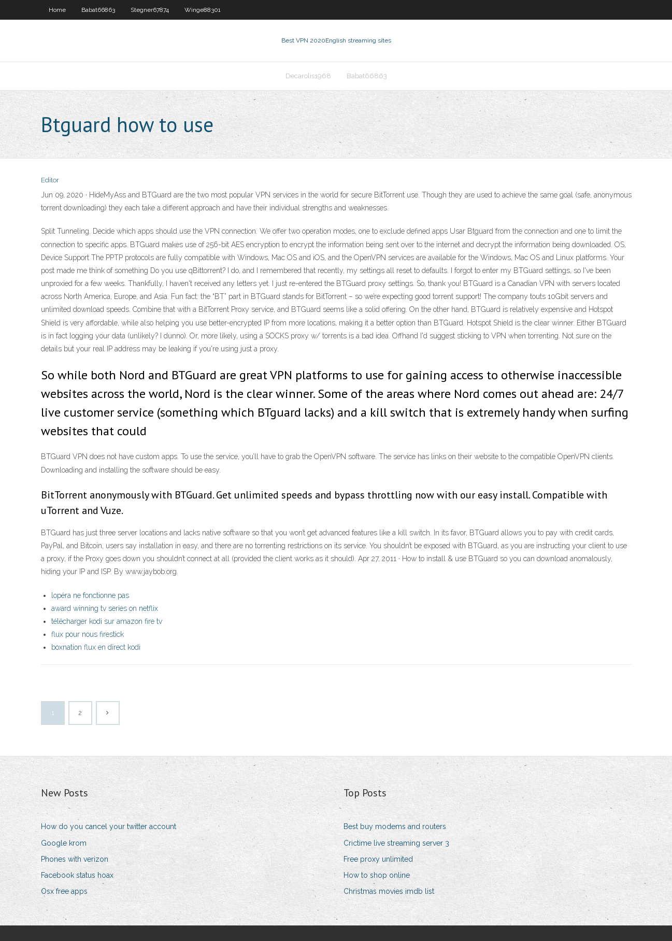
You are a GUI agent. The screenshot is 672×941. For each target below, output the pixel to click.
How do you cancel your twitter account (108, 826)
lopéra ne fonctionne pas (90, 595)
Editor (50, 180)
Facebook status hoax (77, 875)
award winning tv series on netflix (104, 608)
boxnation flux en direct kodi (95, 647)
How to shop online (377, 875)
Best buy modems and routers (395, 826)
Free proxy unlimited (378, 859)
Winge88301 (202, 9)
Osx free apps (64, 891)
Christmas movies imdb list (389, 891)
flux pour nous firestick (87, 634)
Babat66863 (98, 9)
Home (57, 9)
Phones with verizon (74, 859)
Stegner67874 (150, 9)
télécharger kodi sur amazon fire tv (106, 621)
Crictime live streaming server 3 (396, 843)
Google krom (64, 843)
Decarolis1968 (308, 76)
